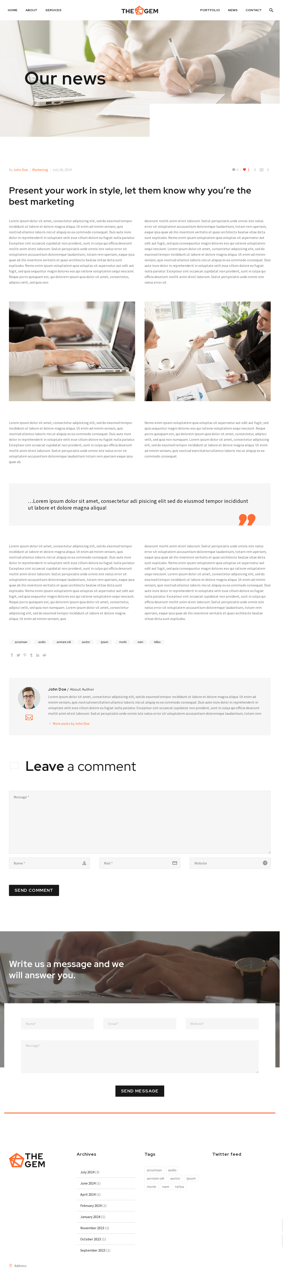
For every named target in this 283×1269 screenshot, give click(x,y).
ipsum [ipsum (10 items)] (191, 1178)
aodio (42, 642)
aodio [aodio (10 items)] (172, 1170)
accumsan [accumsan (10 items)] (154, 1170)
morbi (123, 642)
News (233, 10)
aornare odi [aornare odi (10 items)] (155, 1178)
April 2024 (88, 1194)
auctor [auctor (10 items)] (175, 1178)
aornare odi (64, 642)
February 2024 (91, 1205)
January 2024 (90, 1216)
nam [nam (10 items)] (165, 1186)
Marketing (40, 169)
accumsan (21, 642)
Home (12, 10)
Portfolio (210, 10)
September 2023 (92, 1250)
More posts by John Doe (71, 723)
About (31, 10)
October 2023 (90, 1239)
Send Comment (34, 890)
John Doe (20, 169)
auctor (86, 642)
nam (140, 642)
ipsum (104, 642)
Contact (254, 10)
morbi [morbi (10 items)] (151, 1186)
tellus (157, 642)
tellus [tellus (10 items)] (179, 1186)
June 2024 (88, 1183)
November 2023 (92, 1228)
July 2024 (87, 1172)
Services (53, 10)
